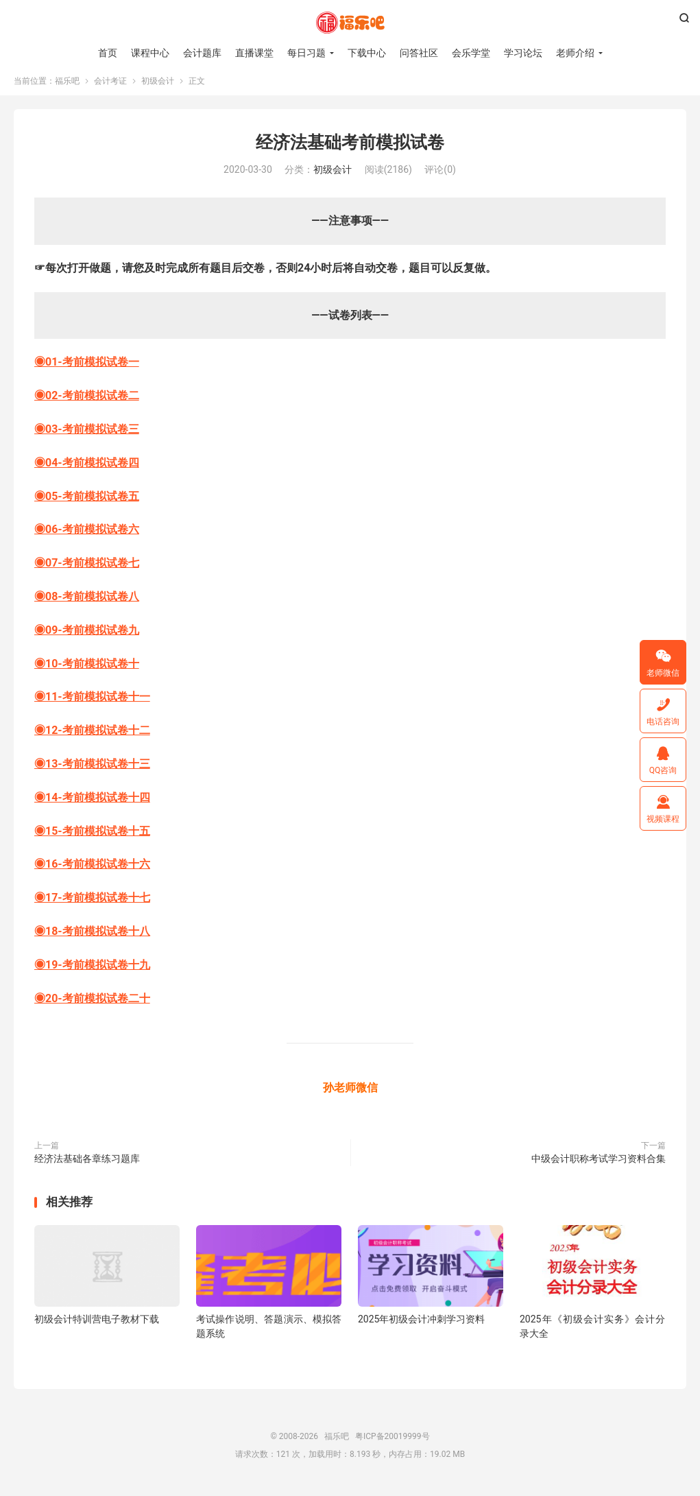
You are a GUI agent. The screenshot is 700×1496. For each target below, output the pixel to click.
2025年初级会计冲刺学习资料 (421, 1327)
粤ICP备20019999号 (392, 1445)
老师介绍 (575, 54)
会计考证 (110, 90)
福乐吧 (350, 25)
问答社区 (419, 54)
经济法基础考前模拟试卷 (350, 151)
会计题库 (202, 54)
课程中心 (150, 54)
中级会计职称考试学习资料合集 (598, 1167)
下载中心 (367, 54)
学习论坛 (523, 54)
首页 (107, 54)
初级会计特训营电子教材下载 (96, 1327)
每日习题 (306, 54)
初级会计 (157, 90)
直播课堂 (254, 54)
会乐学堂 (471, 54)
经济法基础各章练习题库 (87, 1167)
